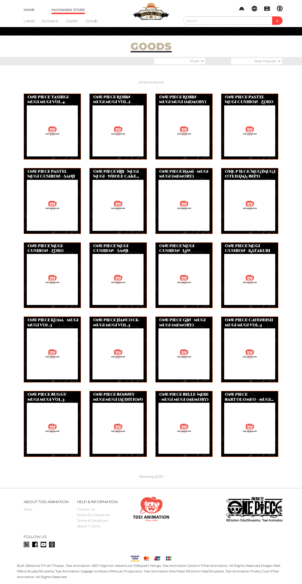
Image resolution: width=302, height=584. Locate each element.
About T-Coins (88, 526)
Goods (91, 21)
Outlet (72, 21)
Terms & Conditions (92, 520)
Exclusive (50, 21)
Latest (29, 21)
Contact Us (86, 509)
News (28, 509)
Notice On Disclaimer (94, 515)
